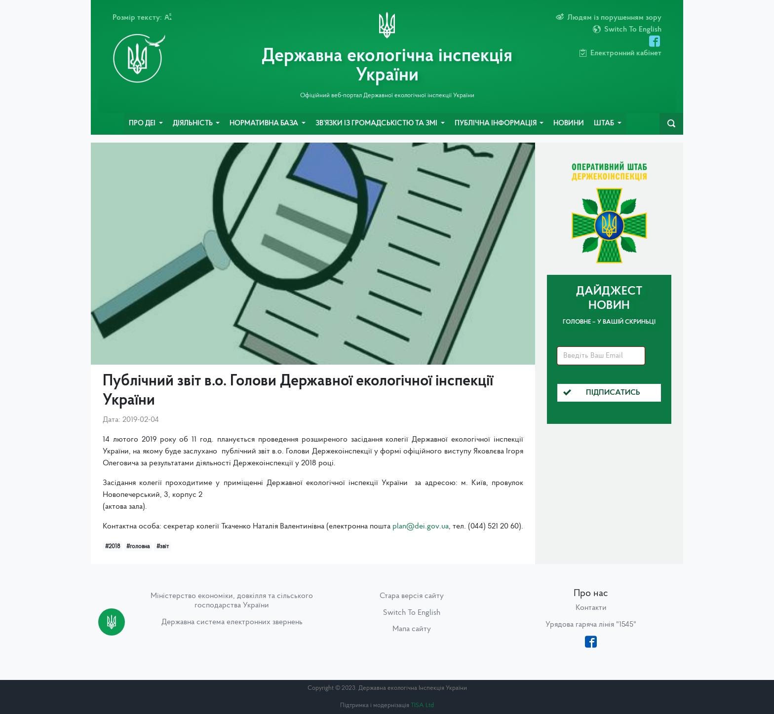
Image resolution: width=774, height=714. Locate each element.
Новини (568, 123)
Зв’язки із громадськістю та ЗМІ (377, 123)
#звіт (162, 547)
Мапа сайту (411, 629)
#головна (138, 547)
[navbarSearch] (671, 124)
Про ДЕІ (143, 123)
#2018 (112, 547)
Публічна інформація (496, 123)
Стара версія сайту (412, 596)
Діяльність (193, 123)
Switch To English (411, 613)
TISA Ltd (422, 705)
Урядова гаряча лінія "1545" (590, 625)
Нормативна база (265, 123)
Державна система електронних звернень (232, 622)
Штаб (605, 123)
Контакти (591, 608)
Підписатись (601, 393)
